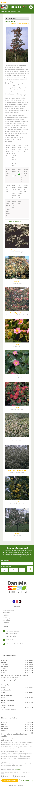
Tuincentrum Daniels (8, 610)
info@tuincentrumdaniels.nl (14, 644)
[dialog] (17, 759)
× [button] (32, 733)
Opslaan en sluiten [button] (10, 780)
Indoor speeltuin (7, 619)
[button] (17, 785)
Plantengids (6, 622)
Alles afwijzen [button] (25, 780)
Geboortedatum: (6, 566)
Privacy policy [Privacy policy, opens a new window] (17, 769)
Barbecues (6, 615)
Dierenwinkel (6, 612)
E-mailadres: (5, 561)
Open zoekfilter (11, 18)
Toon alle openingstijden (8, 709)
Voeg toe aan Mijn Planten (21, 23)
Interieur (5, 617)
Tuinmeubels (6, 620)
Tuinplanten (6, 614)
